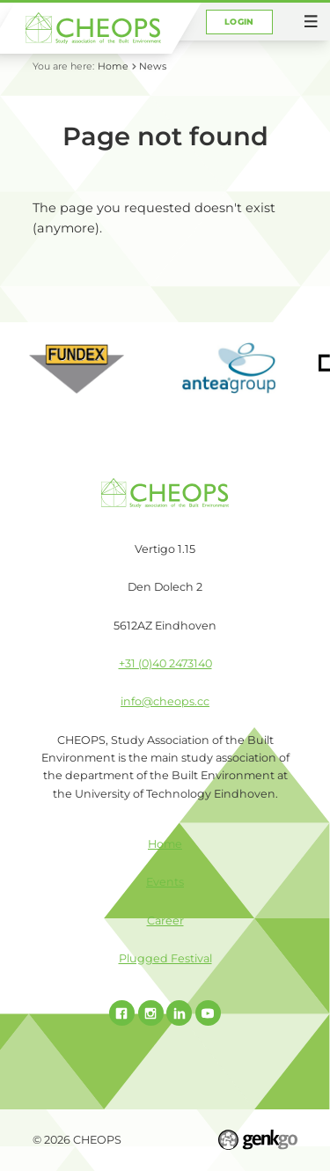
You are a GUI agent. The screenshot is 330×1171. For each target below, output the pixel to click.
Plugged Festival (165, 958)
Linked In (179, 1013)
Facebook (122, 1013)
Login (238, 21)
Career (165, 920)
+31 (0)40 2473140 (165, 663)
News (152, 66)
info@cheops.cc (165, 701)
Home (113, 66)
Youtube (208, 1013)
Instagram (151, 1013)
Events (165, 881)
